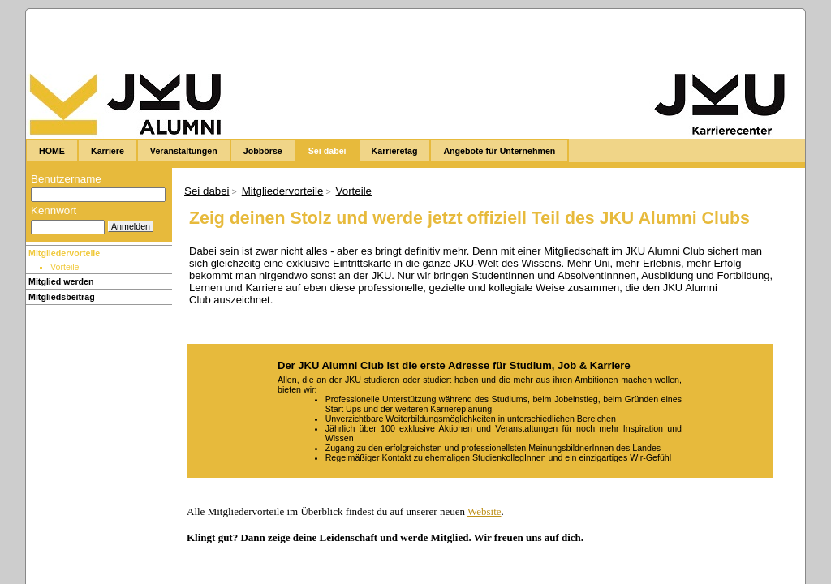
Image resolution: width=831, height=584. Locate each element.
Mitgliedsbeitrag (61, 297)
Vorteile (354, 191)
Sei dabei (207, 191)
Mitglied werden (61, 281)
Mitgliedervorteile (64, 253)
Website (484, 511)
